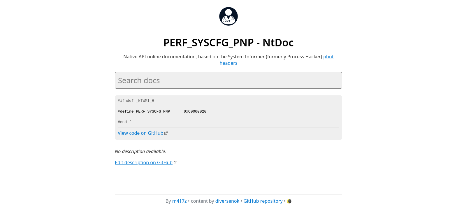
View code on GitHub (140, 133)
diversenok (227, 201)
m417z (179, 201)
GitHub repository (263, 201)
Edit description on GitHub (144, 162)
